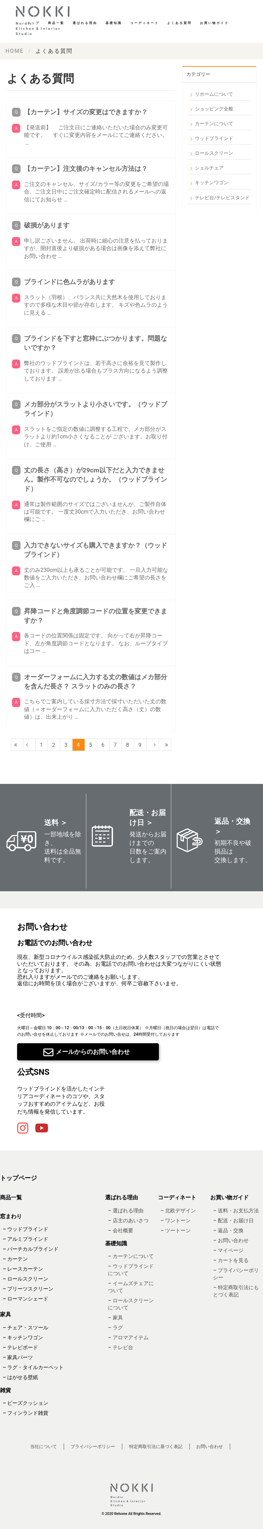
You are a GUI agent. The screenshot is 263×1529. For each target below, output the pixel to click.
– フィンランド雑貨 (25, 1413)
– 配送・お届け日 (233, 1220)
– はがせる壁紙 (20, 1377)
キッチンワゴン (211, 182)
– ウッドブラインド (25, 1229)
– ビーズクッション (25, 1403)
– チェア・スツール (25, 1327)
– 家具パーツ (18, 1357)
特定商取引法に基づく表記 (156, 1446)
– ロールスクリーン (25, 1279)
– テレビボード (20, 1347)
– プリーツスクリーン (28, 1289)
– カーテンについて (130, 1256)
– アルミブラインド (25, 1239)
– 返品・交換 (228, 1230)
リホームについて (214, 94)
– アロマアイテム (128, 1337)
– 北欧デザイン (178, 1210)
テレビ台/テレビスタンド (222, 197)
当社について (43, 1446)
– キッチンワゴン (23, 1337)
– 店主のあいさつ (128, 1220)
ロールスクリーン (214, 153)
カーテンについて (214, 123)
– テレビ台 (120, 1347)
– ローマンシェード (25, 1299)
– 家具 (115, 1318)
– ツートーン (176, 1230)
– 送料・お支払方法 (236, 1210)
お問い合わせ (209, 1446)
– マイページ (228, 1250)
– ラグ (115, 1328)
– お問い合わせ (230, 1240)
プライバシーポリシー (93, 1446)
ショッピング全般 (214, 108)
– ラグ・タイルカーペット (33, 1367)
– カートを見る (230, 1260)
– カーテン (15, 1259)
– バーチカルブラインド (31, 1249)
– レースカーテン (23, 1269)
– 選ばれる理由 (125, 1210)
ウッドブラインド (214, 138)
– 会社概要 (120, 1230)
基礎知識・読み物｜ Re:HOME (44, 20)
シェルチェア (209, 167)
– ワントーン (176, 1220)
